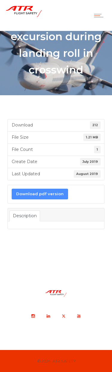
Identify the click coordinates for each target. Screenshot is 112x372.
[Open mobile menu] (100, 15)
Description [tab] (25, 215)
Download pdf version (40, 193)
